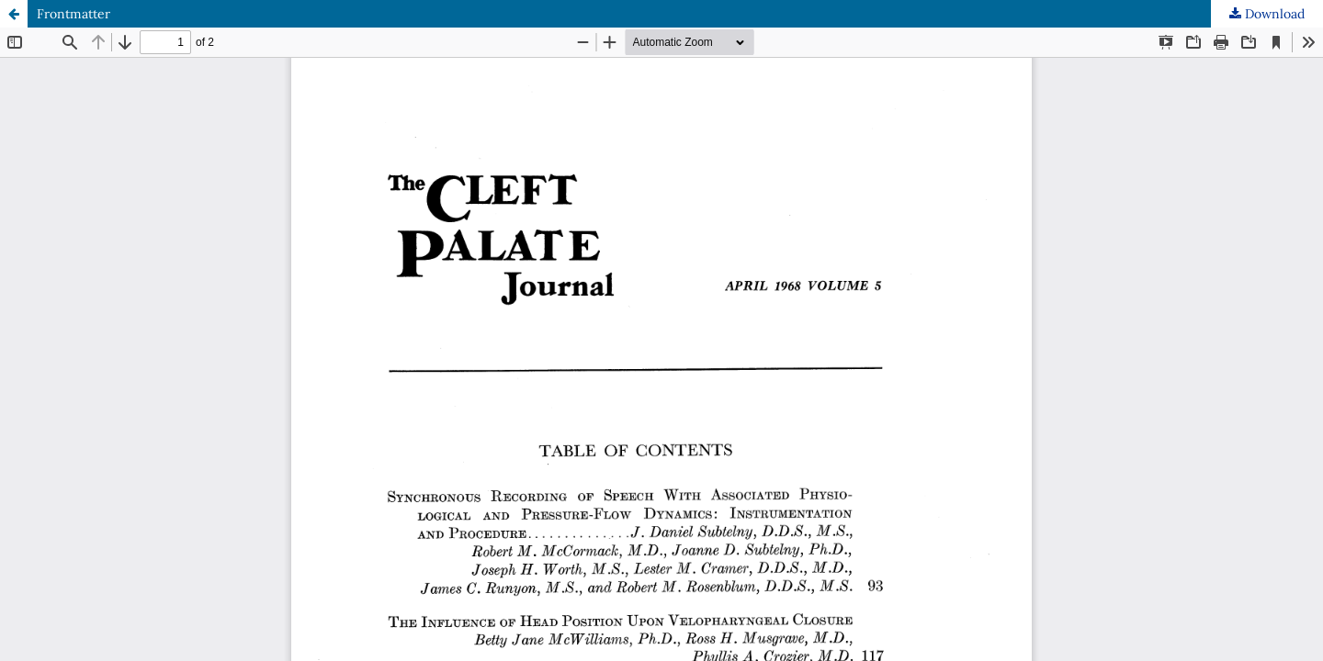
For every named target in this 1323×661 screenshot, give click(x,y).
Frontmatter (73, 14)
